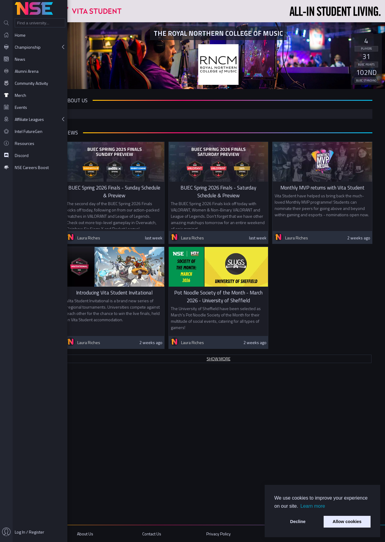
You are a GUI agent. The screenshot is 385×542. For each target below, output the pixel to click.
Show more (226, 511)
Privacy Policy (224, 534)
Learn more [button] (312, 506)
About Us (99, 534)
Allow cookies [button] (347, 521)
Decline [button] (298, 521)
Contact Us (161, 534)
